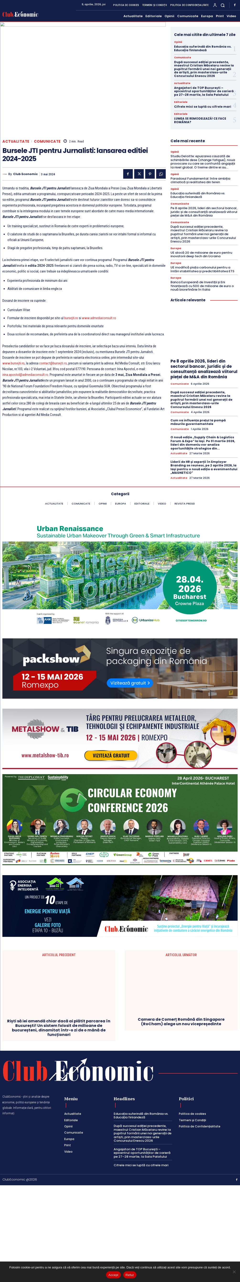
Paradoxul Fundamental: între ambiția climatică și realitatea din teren (200, 180)
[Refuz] (234, 1271)
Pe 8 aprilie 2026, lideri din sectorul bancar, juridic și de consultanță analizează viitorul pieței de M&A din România (204, 212)
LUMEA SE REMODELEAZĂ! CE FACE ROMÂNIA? (200, 120)
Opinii (178, 42)
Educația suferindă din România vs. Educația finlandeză (203, 48)
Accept (113, 1275)
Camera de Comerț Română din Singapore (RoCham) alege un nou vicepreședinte (181, 1110)
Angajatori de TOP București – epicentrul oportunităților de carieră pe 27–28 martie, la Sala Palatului (204, 91)
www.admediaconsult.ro (99, 318)
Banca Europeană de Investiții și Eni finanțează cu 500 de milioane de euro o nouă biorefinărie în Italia (202, 286)
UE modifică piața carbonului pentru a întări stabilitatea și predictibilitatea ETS (202, 269)
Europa (176, 248)
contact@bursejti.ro (53, 363)
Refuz (130, 1275)
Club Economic (25, 174)
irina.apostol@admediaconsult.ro (25, 375)
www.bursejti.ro (13, 363)
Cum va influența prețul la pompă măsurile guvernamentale (198, 422)
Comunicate (47, 141)
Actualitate (15, 141)
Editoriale (180, 102)
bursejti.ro (71, 318)
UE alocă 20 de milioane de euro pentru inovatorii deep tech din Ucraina (201, 254)
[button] (223, 5)
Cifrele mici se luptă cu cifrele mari (202, 107)
